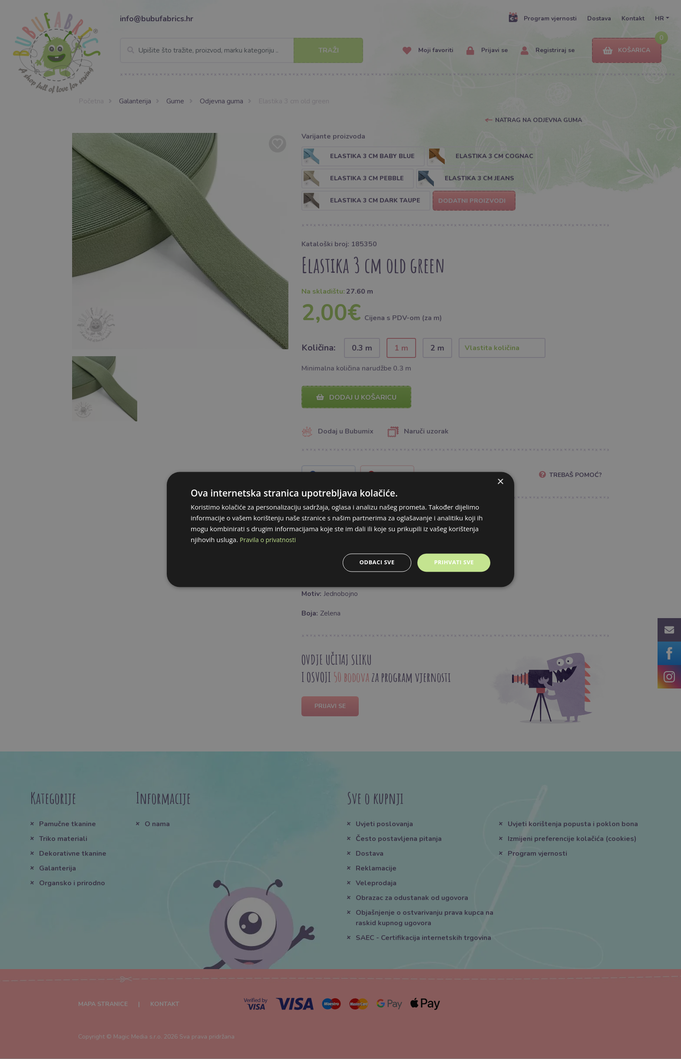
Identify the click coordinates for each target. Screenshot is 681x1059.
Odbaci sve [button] (373, 562)
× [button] (500, 481)
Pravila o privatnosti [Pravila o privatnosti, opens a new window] (270, 539)
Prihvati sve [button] (452, 562)
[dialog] (340, 529)
